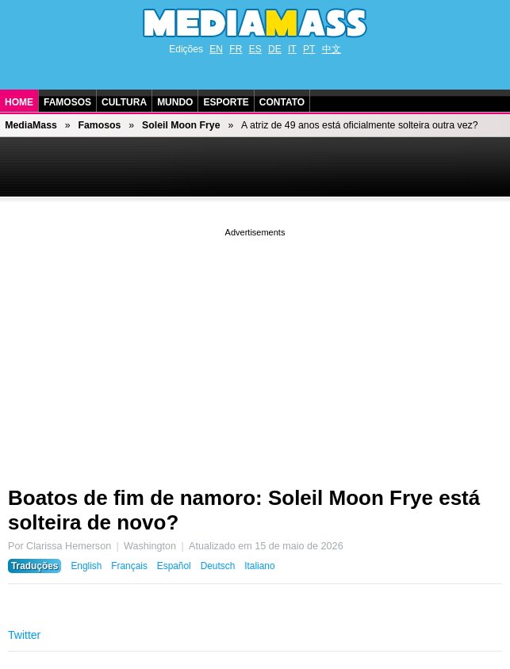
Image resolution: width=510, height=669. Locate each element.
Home (19, 102)
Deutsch (218, 566)
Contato (282, 102)
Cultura (124, 102)
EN (216, 49)
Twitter (24, 635)
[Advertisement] (255, 351)
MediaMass (31, 125)
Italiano (259, 566)
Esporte (225, 102)
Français (129, 566)
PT (309, 49)
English (86, 566)
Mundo (175, 102)
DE (275, 49)
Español (174, 566)
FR (235, 49)
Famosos (67, 102)
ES (255, 49)
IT (292, 49)
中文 (331, 49)
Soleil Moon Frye (181, 125)
